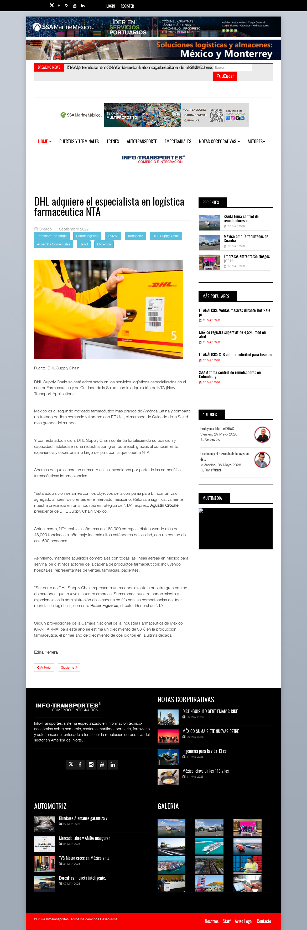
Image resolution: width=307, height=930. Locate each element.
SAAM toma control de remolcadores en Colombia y (230, 375)
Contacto (264, 921)
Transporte (135, 236)
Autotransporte (142, 141)
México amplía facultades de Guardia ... (246, 239)
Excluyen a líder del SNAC (217, 429)
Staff (227, 921)
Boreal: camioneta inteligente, (82, 878)
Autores (256, 141)
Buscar (225, 76)
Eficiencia (104, 244)
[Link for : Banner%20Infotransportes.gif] (153, 50)
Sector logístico (87, 236)
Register (127, 6)
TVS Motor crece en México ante (84, 858)
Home (44, 141)
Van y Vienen (213, 470)
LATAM (113, 236)
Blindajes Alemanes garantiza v (83, 818)
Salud (84, 244)
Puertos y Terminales (79, 141)
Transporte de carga (52, 236)
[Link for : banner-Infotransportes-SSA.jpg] (153, 27)
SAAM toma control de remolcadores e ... (241, 219)
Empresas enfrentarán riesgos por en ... (247, 259)
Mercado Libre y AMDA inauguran (84, 838)
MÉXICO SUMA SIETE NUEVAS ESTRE (211, 731)
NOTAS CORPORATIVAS (219, 141)
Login (110, 6)
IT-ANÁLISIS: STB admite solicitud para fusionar (236, 355)
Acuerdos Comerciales (53, 244)
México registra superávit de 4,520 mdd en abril (232, 335)
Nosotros (211, 921)
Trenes (113, 141)
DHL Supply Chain (166, 236)
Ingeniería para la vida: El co (205, 751)
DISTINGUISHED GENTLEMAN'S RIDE (210, 711)
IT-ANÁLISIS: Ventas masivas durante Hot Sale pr (234, 313)
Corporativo (212, 440)
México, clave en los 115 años (206, 771)
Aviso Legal (244, 921)
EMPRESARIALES (178, 141)
